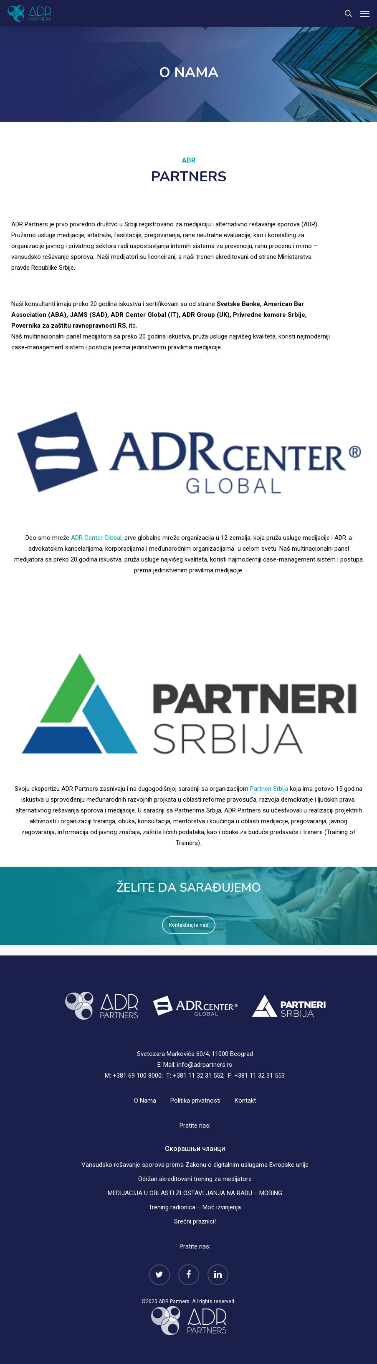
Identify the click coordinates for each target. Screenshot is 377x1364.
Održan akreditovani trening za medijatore (195, 1179)
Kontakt (245, 1100)
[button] (364, 13)
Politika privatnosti (195, 1100)
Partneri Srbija (269, 788)
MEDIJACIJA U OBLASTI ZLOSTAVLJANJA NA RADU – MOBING (195, 1193)
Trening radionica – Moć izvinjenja (195, 1207)
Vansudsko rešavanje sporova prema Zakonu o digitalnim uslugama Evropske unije (195, 1164)
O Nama (145, 1100)
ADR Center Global (96, 538)
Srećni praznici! (195, 1221)
